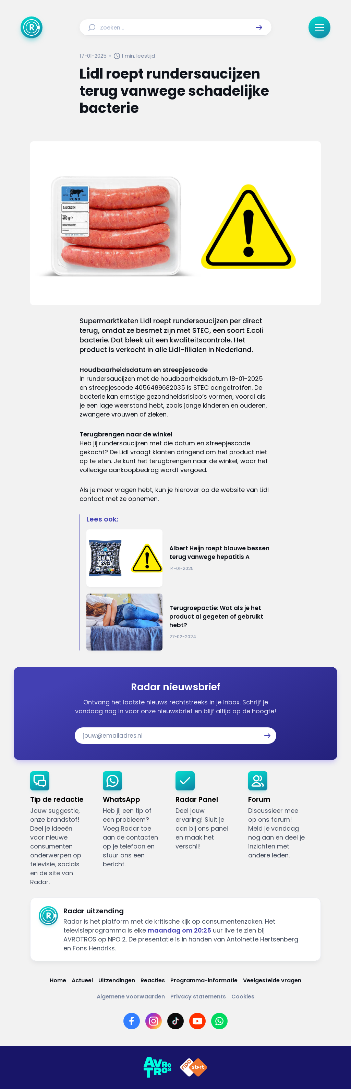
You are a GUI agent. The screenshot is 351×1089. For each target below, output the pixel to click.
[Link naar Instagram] (153, 1021)
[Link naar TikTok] (175, 1021)
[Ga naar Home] (32, 27)
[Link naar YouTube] (197, 1021)
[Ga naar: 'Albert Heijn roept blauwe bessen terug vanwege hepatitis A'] (178, 558)
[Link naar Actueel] (82, 980)
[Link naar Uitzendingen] (116, 980)
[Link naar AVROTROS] (157, 1067)
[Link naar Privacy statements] (198, 996)
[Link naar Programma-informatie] (204, 980)
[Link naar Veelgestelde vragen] (272, 980)
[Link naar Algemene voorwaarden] (131, 996)
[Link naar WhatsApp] (219, 1021)
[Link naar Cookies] (242, 996)
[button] (259, 27)
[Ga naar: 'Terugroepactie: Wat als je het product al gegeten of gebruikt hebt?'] (178, 622)
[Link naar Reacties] (153, 980)
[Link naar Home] (58, 980)
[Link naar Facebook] (131, 1021)
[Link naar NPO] (194, 1067)
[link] (61, 829)
